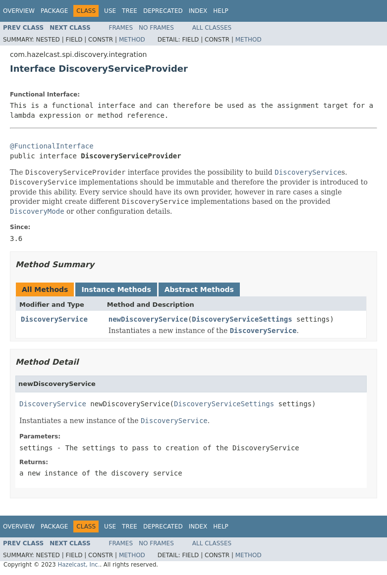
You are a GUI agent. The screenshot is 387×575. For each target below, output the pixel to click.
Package (54, 10)
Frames (121, 27)
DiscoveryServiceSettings (242, 319)
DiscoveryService (54, 319)
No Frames (156, 27)
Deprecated (163, 10)
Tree (129, 10)
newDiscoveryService (148, 319)
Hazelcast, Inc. (78, 564)
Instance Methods (116, 289)
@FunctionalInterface (52, 146)
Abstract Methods (199, 289)
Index (198, 10)
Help (220, 10)
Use (110, 10)
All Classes (211, 27)
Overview (19, 10)
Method (132, 39)
